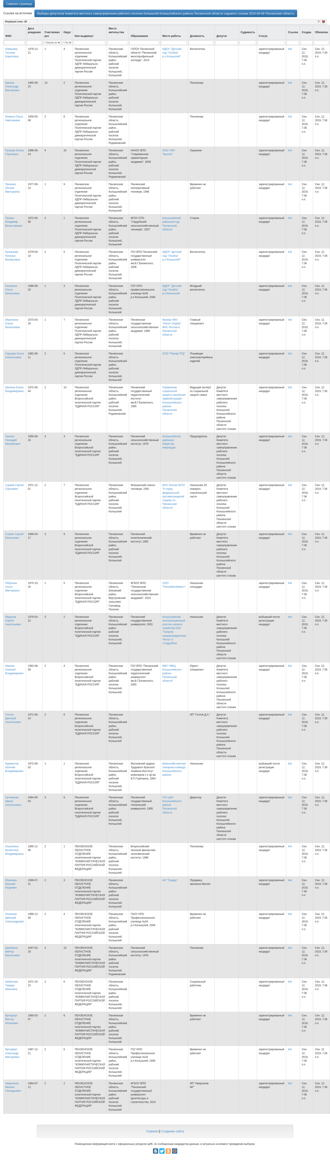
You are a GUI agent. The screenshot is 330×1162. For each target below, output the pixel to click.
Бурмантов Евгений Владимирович (14, 767)
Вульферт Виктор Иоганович (11, 1019)
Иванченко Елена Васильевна (12, 323)
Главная (152, 1131)
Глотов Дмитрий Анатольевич (13, 718)
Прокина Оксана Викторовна (12, 188)
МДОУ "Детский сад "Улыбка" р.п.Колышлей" (171, 52)
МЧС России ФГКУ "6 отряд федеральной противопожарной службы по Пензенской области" (173, 496)
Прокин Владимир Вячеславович (14, 222)
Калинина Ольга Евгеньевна (12, 289)
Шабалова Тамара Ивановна (11, 985)
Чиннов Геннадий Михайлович (12, 440)
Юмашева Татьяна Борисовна (11, 52)
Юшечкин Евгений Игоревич (11, 884)
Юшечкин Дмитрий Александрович (14, 918)
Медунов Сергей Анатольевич (13, 620)
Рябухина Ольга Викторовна (12, 587)
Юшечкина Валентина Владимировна (14, 850)
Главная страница (19, 3)
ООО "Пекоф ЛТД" (173, 353)
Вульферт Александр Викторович (12, 1053)
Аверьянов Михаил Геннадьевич (13, 1087)
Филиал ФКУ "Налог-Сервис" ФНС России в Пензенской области (171, 327)
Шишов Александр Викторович (12, 86)
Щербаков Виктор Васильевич (12, 951)
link (290, 49)
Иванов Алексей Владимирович (14, 669)
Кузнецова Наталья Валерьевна (12, 255)
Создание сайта (172, 1131)
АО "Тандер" (169, 880)
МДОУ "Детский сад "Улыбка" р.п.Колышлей (171, 289)
